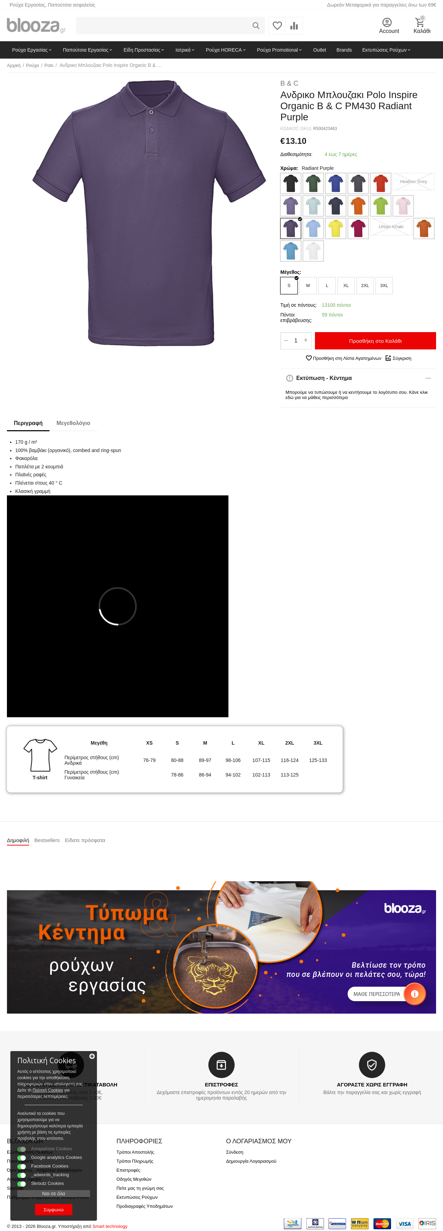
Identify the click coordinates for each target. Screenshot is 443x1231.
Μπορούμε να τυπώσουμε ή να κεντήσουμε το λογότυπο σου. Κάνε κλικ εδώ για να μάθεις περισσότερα (357, 395)
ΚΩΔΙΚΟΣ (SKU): (296, 128)
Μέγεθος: (290, 272)
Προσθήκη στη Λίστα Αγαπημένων (343, 358)
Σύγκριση (398, 358)
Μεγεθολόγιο (73, 423)
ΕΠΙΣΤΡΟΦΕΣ (221, 1084)
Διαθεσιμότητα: (296, 154)
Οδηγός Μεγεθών (134, 1179)
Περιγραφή (28, 423)
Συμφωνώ (54, 1209)
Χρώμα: (289, 168)
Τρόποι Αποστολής (135, 1152)
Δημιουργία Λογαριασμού (251, 1161)
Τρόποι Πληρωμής (135, 1161)
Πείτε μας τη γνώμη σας (140, 1188)
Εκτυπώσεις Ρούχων (137, 1197)
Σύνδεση (234, 1152)
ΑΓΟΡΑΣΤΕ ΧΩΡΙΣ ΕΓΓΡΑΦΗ (372, 1084)
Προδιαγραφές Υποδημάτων (145, 1206)
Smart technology (109, 1226)
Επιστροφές (129, 1170)
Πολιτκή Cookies (48, 1090)
